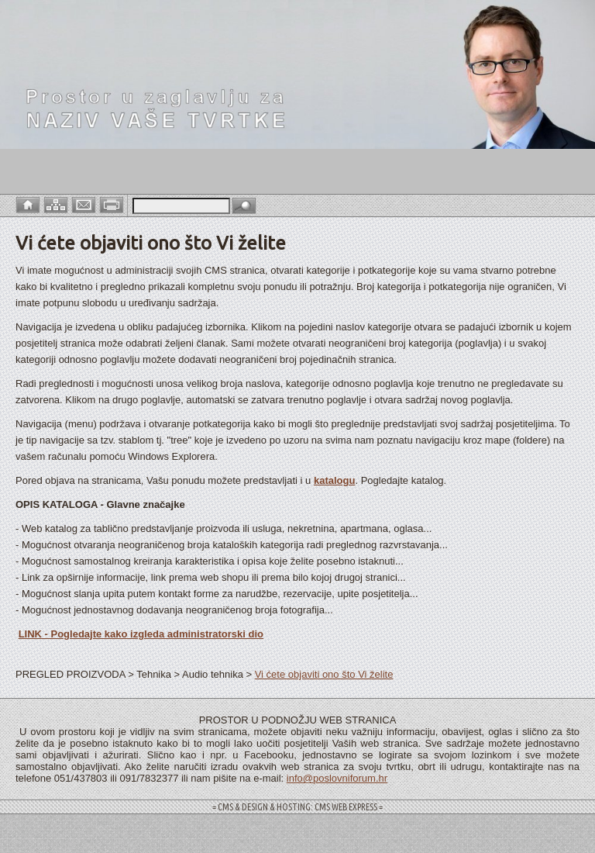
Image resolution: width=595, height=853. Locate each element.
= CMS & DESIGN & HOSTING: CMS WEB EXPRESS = (297, 807)
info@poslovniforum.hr (337, 778)
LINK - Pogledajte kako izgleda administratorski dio (141, 634)
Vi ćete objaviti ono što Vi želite (324, 674)
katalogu (334, 480)
